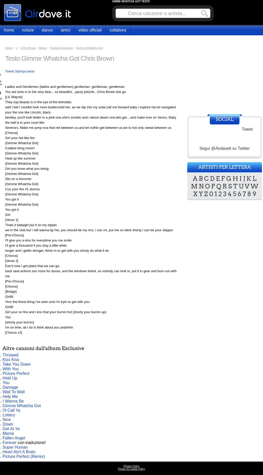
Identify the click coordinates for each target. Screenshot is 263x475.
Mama (8, 433)
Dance (47, 30)
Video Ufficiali (90, 30)
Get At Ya (11, 429)
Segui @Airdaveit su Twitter (225, 148)
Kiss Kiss (11, 359)
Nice (7, 419)
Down (8, 424)
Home (9, 30)
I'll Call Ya (11, 410)
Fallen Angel (14, 438)
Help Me (10, 396)
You (6, 383)
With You (11, 369)
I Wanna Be (13, 401)
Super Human (15, 447)
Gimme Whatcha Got (22, 406)
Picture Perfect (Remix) (24, 456)
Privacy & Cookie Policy (131, 469)
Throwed (10, 355)
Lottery (9, 415)
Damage (10, 387)
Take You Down (17, 364)
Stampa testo (25, 71)
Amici (65, 30)
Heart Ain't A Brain (19, 452)
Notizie (28, 30)
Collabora (118, 30)
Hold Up (10, 378)
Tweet (9, 71)
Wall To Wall (14, 392)
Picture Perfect (16, 373)
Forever (10, 442)
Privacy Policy (131, 466)
